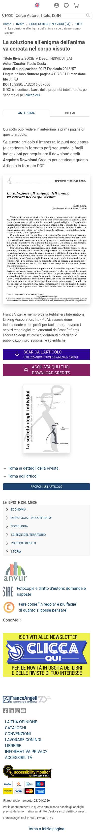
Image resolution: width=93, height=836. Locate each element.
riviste (20, 24)
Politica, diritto (23, 543)
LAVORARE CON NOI (23, 739)
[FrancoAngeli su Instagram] (17, 712)
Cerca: (7, 15)
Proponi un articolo (46, 486)
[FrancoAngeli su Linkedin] (11, 712)
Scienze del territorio (28, 535)
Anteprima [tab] (26, 113)
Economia (18, 509)
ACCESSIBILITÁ (18, 757)
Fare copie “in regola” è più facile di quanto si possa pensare (47, 607)
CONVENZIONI (18, 733)
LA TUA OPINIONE (21, 722)
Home (7, 24)
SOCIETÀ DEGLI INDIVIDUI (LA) (49, 24)
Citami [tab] (70, 113)
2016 (78, 24)
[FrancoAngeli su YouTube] (23, 712)
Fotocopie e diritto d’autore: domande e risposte (51, 591)
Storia (16, 551)
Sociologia (19, 526)
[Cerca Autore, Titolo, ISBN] (49, 15)
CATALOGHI (15, 728)
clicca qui (33, 95)
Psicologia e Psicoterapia (31, 518)
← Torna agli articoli (20, 476)
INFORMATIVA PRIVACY (26, 751)
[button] (36, 5)
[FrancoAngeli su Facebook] (5, 712)
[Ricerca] (88, 15)
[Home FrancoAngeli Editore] (16, 6)
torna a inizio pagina (46, 829)
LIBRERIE (13, 745)
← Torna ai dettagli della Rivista (31, 468)
